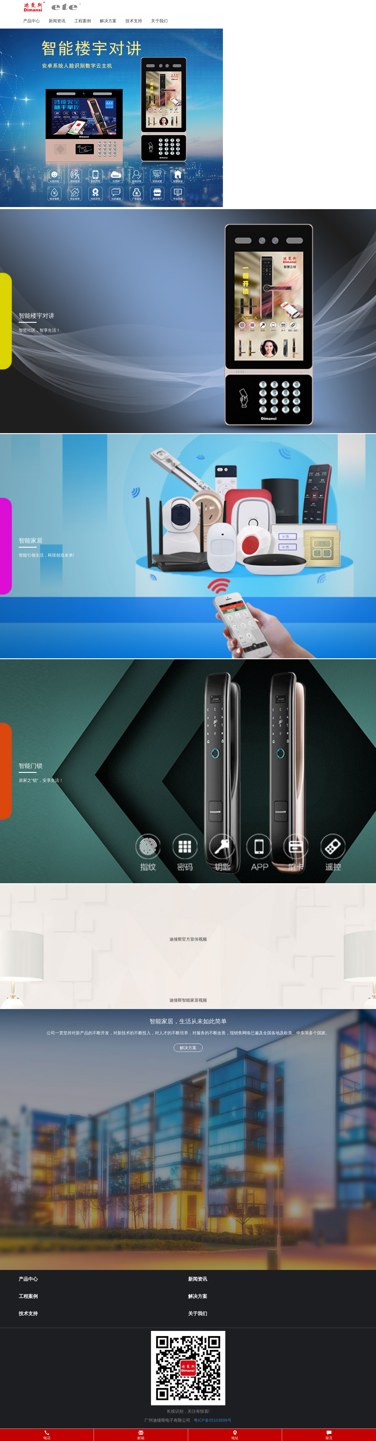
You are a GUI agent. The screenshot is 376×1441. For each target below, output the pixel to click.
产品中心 (31, 20)
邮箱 (140, 1435)
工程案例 (82, 20)
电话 (47, 1435)
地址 (234, 1435)
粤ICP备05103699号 (213, 1420)
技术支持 (133, 20)
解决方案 (108, 20)
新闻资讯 (57, 20)
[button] (188, 1435)
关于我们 (159, 20)
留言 (329, 1435)
